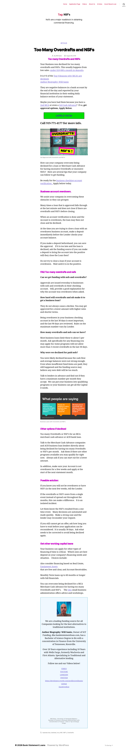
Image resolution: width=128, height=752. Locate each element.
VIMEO (64, 672)
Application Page (77, 4)
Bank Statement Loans (13, 4)
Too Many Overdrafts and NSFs (64, 49)
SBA (70, 593)
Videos (86, 4)
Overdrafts (70, 734)
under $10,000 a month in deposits (67, 70)
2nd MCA (44, 105)
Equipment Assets (49, 569)
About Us (93, 4)
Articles (100, 4)
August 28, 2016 (71, 56)
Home (68, 4)
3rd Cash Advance (68, 105)
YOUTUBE (64, 675)
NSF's (64, 734)
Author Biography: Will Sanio (54, 82)
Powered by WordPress (56, 747)
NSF (60, 734)
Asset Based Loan (110, 4)
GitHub (64, 687)
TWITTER (64, 681)
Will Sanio (59, 56)
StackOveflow (64, 690)
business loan (46, 734)
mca (57, 734)
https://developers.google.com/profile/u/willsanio (64, 684)
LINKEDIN (64, 678)
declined (53, 734)
